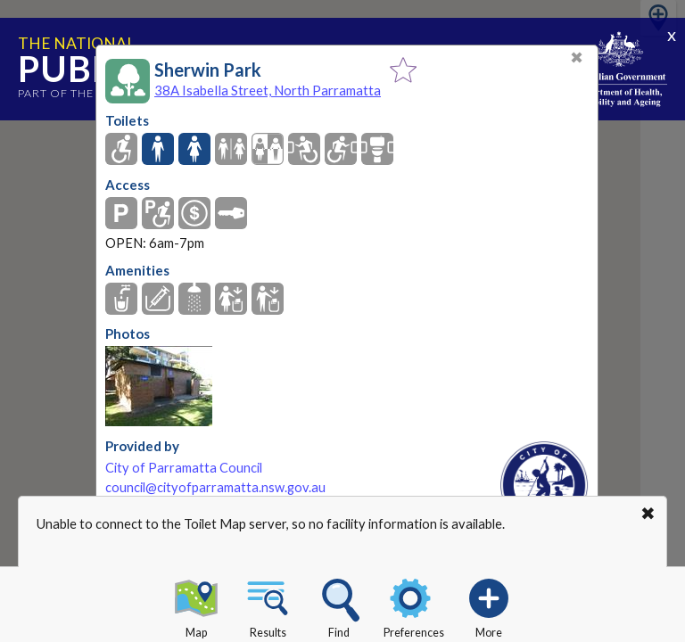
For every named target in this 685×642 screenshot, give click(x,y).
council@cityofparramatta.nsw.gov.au (215, 487)
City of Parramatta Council (183, 467)
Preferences (414, 605)
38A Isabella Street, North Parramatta (267, 90)
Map (196, 605)
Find (339, 605)
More (489, 605)
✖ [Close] (576, 57)
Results (267, 605)
